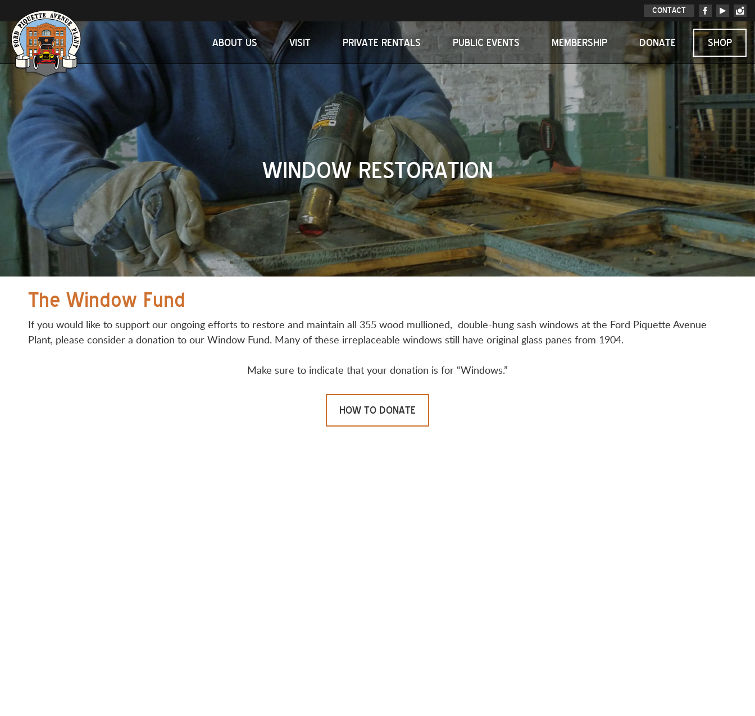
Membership (579, 43)
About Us (234, 43)
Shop (720, 43)
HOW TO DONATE (377, 410)
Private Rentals (382, 43)
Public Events (486, 43)
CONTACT (669, 10)
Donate (657, 43)
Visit (300, 43)
